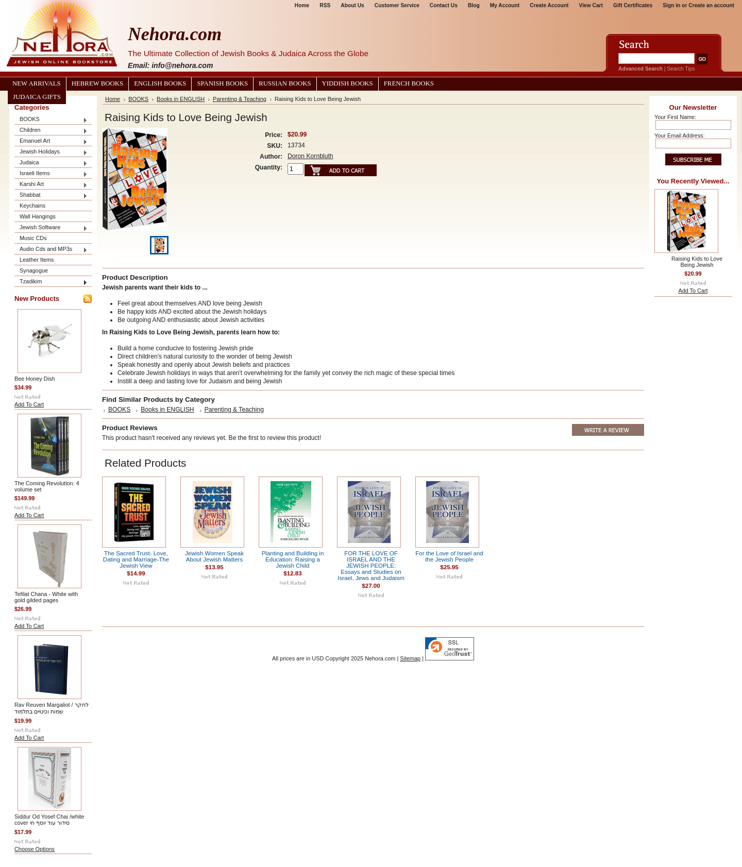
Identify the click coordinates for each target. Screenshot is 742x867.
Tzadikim (51, 282)
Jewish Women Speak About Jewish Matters (214, 556)
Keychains (32, 205)
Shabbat (51, 195)
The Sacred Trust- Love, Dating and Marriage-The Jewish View (136, 559)
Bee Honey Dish (34, 379)
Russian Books (285, 83)
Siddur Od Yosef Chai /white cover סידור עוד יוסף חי (49, 819)
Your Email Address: (679, 135)
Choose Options (34, 849)
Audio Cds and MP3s (51, 249)
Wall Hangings (38, 216)
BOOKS (51, 120)
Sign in (671, 5)
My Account (505, 5)
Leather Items (37, 260)
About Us (352, 5)
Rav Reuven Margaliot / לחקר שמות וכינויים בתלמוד (51, 708)
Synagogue (34, 270)
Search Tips (681, 69)
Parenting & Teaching (239, 99)
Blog (474, 5)
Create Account (549, 5)
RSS (324, 5)
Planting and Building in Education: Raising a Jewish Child (293, 559)
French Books (409, 83)
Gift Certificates (632, 5)
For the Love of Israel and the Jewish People (449, 556)
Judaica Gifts (37, 96)
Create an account (711, 5)
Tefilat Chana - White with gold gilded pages (46, 597)
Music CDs (33, 238)
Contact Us (444, 5)
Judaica (51, 163)
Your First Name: (675, 117)
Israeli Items (51, 174)
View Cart (591, 5)
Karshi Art (51, 185)
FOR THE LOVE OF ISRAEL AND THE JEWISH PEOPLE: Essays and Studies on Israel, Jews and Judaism (371, 565)
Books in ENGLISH (181, 99)
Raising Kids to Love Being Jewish (696, 262)
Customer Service (397, 5)
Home (302, 5)
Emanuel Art (51, 141)
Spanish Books (222, 83)
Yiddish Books (347, 83)
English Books (160, 83)
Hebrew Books (97, 83)
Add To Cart (29, 404)
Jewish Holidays (51, 152)
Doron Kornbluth (310, 156)
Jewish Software (51, 228)
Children (51, 130)
